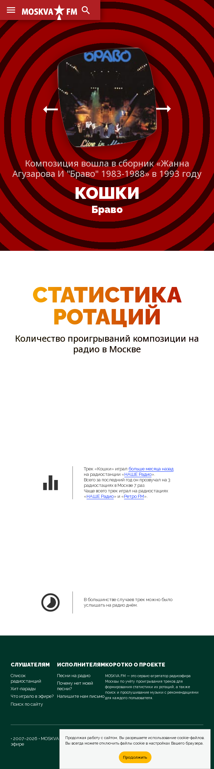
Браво (107, 209)
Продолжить (135, 757)
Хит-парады (23, 688)
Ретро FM (134, 496)
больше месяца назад (150, 468)
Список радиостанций (26, 678)
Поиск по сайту (27, 704)
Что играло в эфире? (32, 696)
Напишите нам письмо (80, 696)
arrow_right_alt (50, 109)
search (85, 10)
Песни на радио (73, 675)
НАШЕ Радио (137, 474)
